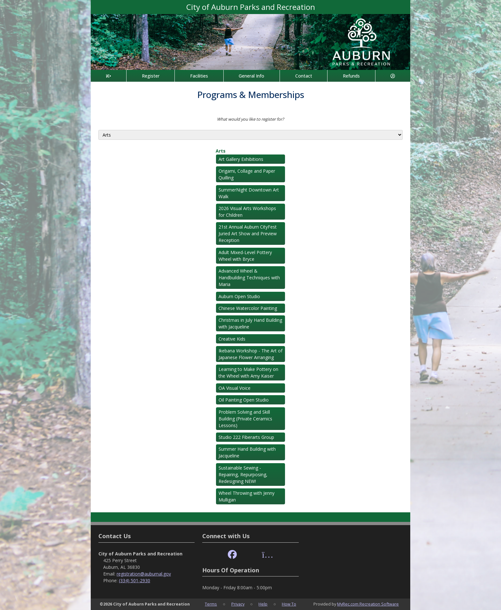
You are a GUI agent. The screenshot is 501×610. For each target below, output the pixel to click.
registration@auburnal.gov (144, 574)
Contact (303, 76)
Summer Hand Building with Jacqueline (247, 452)
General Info (251, 76)
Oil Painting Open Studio (244, 400)
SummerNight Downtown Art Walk (249, 193)
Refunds (351, 76)
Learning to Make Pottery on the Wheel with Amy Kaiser (248, 372)
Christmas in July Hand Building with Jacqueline (250, 323)
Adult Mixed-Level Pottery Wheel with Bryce (245, 255)
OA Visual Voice (234, 388)
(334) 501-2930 (134, 580)
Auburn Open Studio (239, 296)
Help (262, 604)
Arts (221, 151)
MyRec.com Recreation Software (368, 604)
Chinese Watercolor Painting (248, 308)
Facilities (199, 76)
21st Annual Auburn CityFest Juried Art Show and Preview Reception (248, 233)
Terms (211, 604)
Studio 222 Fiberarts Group (246, 437)
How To (289, 604)
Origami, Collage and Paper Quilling (247, 174)
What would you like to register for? (250, 119)
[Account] (392, 76)
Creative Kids (232, 339)
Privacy (237, 604)
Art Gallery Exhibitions (241, 159)
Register (150, 76)
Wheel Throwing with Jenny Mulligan (246, 496)
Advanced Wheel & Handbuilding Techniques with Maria (249, 277)
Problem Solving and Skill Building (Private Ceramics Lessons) (245, 418)
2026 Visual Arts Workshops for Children (247, 211)
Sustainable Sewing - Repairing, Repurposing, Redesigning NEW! (243, 474)
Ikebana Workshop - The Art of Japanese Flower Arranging (250, 354)
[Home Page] (108, 76)
